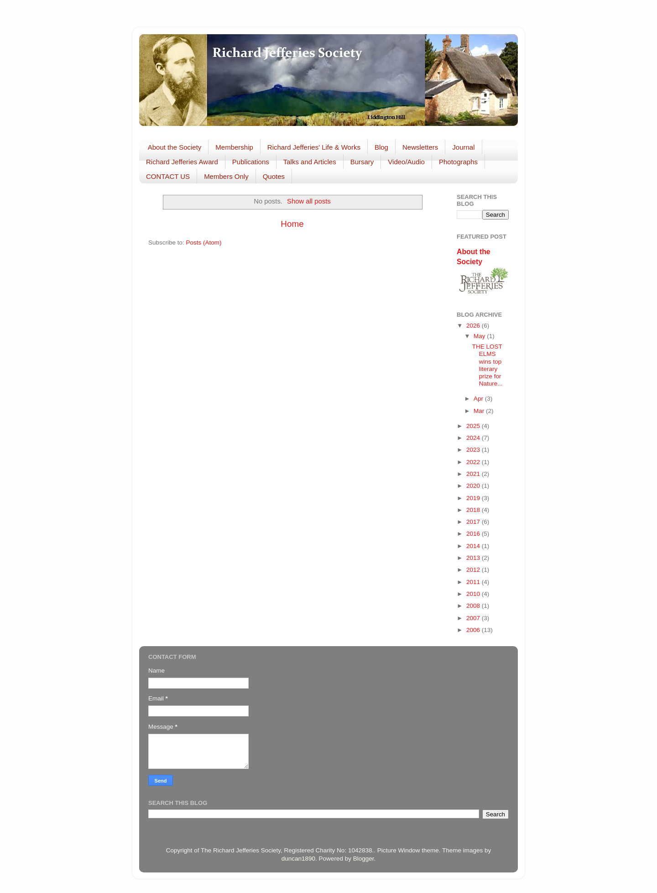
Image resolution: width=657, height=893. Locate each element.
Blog (381, 147)
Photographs (458, 162)
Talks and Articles (309, 162)
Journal (463, 147)
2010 (474, 593)
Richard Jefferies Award (182, 162)
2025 (474, 426)
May (480, 336)
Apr (479, 398)
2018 (474, 510)
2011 (474, 582)
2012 (474, 569)
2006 (474, 630)
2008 (474, 605)
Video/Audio (406, 162)
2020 (474, 485)
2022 (474, 462)
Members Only (226, 176)
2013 (474, 557)
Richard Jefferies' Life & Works (313, 147)
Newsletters (420, 147)
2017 (474, 521)
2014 (474, 546)
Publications (250, 162)
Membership (234, 147)
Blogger (363, 858)
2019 (474, 498)
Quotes (274, 176)
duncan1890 (298, 858)
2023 (474, 449)
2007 (474, 618)
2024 (474, 437)
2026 (474, 325)
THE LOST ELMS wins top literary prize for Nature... (487, 365)
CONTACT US (168, 176)
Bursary (362, 162)
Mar (480, 410)
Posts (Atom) (204, 242)
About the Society (175, 147)
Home (292, 224)
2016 (474, 533)
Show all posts (309, 201)
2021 (474, 473)
